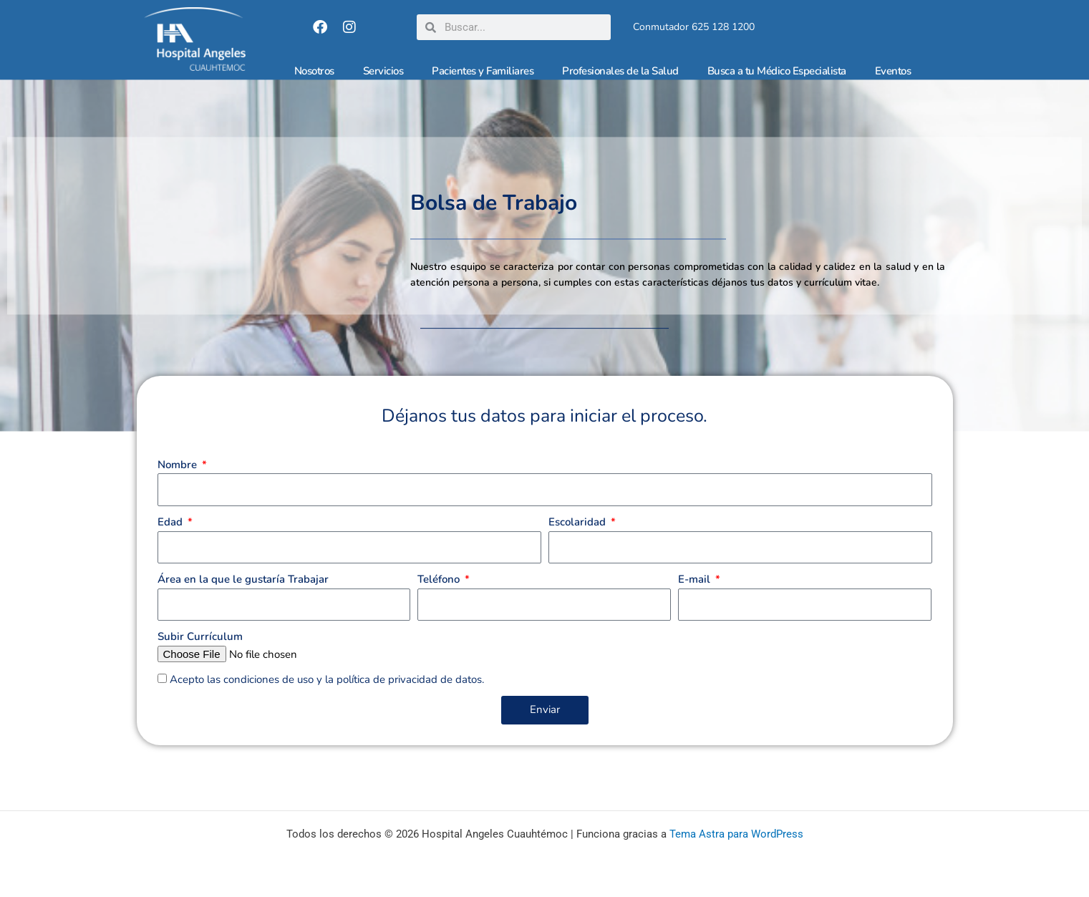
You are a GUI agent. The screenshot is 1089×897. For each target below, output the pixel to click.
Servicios (383, 71)
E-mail (695, 602)
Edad (171, 545)
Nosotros (314, 71)
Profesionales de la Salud (620, 71)
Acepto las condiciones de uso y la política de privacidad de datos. (327, 702)
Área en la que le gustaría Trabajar (243, 602)
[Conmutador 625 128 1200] (627, 27)
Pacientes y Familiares (482, 71)
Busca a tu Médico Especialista (776, 71)
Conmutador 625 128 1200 (694, 27)
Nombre (179, 487)
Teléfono (440, 602)
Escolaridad (578, 545)
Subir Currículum (200, 659)
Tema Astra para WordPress (736, 834)
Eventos (893, 71)
